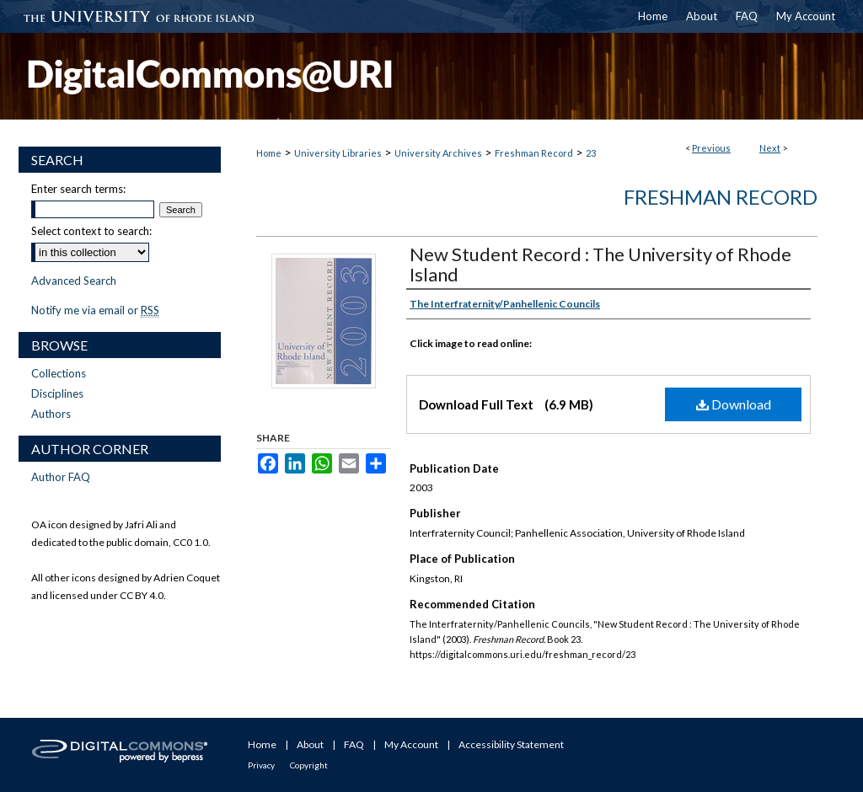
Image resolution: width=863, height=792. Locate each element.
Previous (711, 147)
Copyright (309, 765)
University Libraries (338, 152)
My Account (411, 744)
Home (268, 152)
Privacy (261, 765)
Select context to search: (91, 231)
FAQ (354, 744)
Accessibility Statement (511, 744)
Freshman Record (534, 152)
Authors (51, 413)
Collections (58, 373)
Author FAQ (60, 477)
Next (769, 147)
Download (733, 404)
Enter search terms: (78, 188)
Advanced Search (73, 280)
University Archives (438, 152)
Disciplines (57, 393)
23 (591, 152)
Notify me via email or (95, 310)
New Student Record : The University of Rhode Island (600, 264)
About (310, 744)
